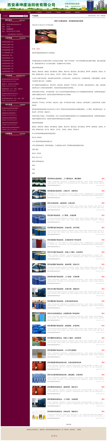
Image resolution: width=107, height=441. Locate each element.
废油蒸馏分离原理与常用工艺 (10, 93)
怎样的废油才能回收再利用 (9, 118)
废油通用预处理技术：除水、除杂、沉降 (13, 98)
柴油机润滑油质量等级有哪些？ (10, 108)
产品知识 (58, 12)
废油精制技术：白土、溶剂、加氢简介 (12, 88)
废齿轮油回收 (6, 68)
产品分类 (48, 12)
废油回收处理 (6, 60)
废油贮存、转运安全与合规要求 (10, 84)
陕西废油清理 (6, 71)
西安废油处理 (6, 47)
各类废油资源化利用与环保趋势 (10, 79)
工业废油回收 (6, 52)
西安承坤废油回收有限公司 (53, 185)
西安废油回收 (6, 42)
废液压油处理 (6, 63)
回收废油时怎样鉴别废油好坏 (10, 122)
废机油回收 (6, 55)
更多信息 (68, 424)
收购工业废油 (6, 44)
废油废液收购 (6, 50)
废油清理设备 (6, 58)
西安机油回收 (6, 66)
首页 (29, 12)
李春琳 (79, 429)
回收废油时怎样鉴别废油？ (9, 113)
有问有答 (68, 12)
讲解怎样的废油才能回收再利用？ (11, 127)
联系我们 (77, 12)
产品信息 (39, 12)
